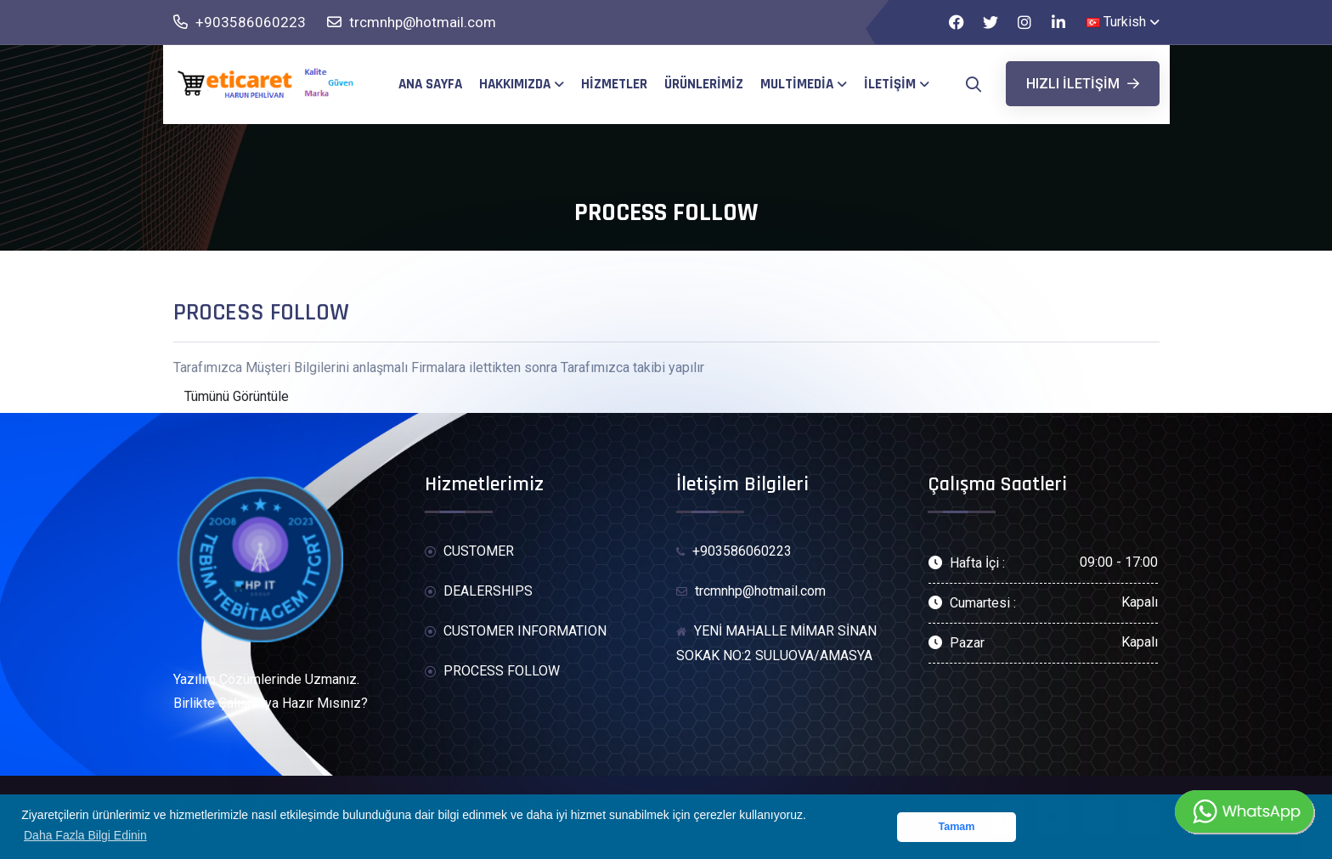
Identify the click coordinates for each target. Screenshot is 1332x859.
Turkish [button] (1116, 22)
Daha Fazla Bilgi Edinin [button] (85, 835)
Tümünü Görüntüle (236, 396)
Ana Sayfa (430, 84)
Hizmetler (614, 84)
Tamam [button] (956, 827)
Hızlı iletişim (1082, 83)
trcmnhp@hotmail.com (411, 22)
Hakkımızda (514, 84)
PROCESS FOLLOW (492, 671)
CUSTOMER (469, 552)
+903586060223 (239, 22)
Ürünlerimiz (703, 84)
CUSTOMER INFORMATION (516, 631)
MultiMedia (796, 84)
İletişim (890, 84)
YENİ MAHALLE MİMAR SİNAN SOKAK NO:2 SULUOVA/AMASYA (776, 643)
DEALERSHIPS (479, 592)
